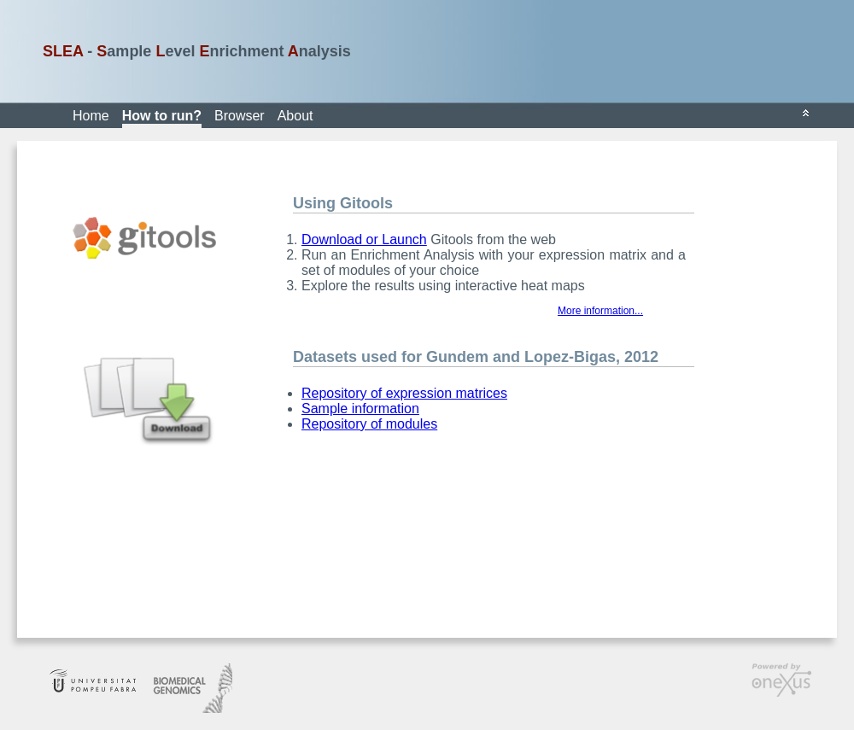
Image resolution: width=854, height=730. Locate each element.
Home (91, 115)
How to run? (162, 115)
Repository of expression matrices (404, 393)
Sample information (360, 408)
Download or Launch (364, 239)
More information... (600, 311)
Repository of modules (369, 424)
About (295, 115)
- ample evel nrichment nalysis (197, 51)
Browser (239, 115)
